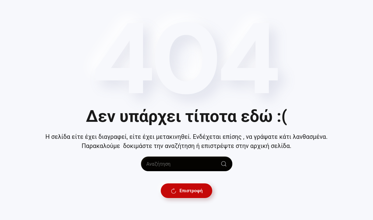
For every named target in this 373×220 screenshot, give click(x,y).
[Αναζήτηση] (186, 164)
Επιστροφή (187, 191)
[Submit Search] (223, 164)
